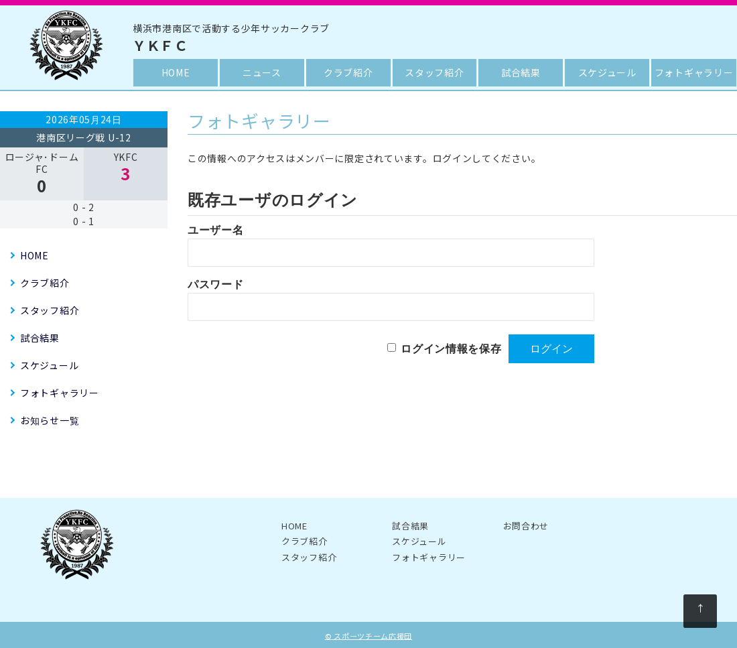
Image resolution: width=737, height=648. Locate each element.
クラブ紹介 (348, 72)
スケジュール (607, 72)
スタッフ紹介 (434, 72)
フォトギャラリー (694, 72)
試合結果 (521, 72)
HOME (175, 72)
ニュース (262, 72)
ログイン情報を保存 (451, 348)
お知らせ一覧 (49, 420)
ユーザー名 (216, 230)
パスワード (216, 284)
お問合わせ (526, 525)
